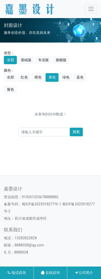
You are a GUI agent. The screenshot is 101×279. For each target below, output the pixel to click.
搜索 (76, 132)
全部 (10, 60)
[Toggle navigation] (91, 9)
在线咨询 (50, 273)
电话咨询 (17, 273)
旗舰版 (61, 60)
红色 (24, 77)
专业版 (43, 60)
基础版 (26, 60)
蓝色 (80, 77)
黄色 (52, 77)
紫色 (10, 89)
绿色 (66, 77)
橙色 (38, 77)
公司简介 (84, 273)
